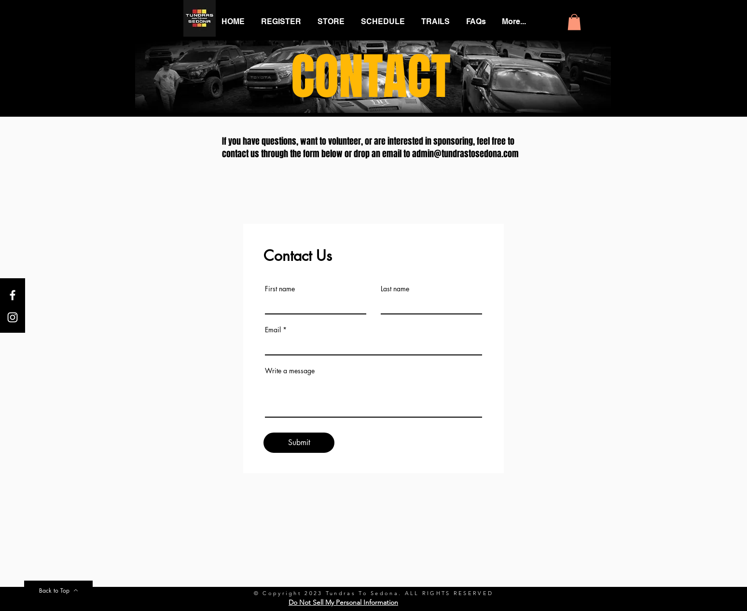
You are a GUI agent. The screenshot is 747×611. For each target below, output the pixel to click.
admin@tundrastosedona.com (465, 154)
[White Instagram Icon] (12, 317)
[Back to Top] (58, 590)
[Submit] (298, 443)
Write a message (290, 370)
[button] (574, 22)
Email (273, 329)
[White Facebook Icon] (12, 295)
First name (280, 288)
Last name (395, 288)
